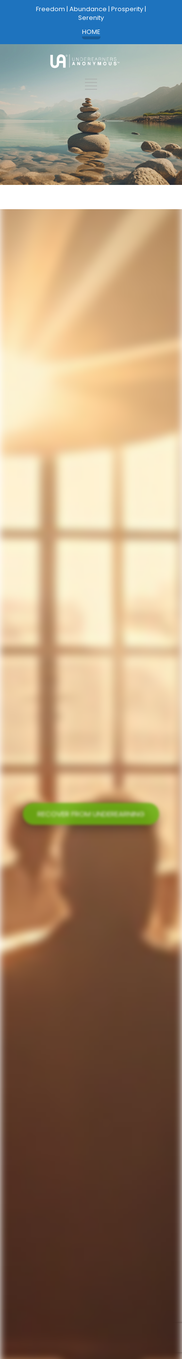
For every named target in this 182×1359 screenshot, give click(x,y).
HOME (91, 32)
